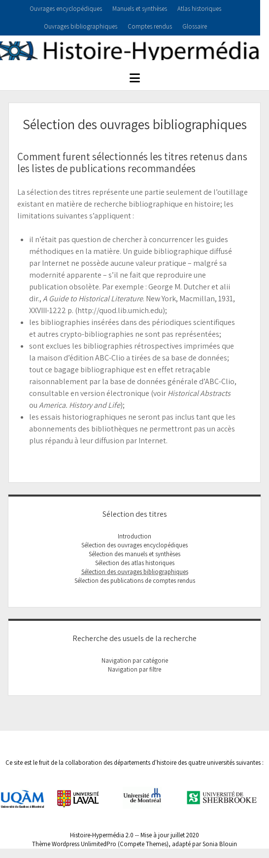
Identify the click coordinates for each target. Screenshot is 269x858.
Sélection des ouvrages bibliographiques (134, 572)
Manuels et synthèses (139, 8)
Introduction (134, 536)
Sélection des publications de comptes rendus (134, 580)
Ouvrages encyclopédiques (66, 8)
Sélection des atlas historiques (134, 563)
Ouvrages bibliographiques (80, 26)
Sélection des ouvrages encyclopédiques (134, 545)
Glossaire (194, 26)
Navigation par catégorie (134, 660)
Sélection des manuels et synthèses (134, 554)
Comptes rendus (150, 26)
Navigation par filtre (134, 669)
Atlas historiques (199, 8)
